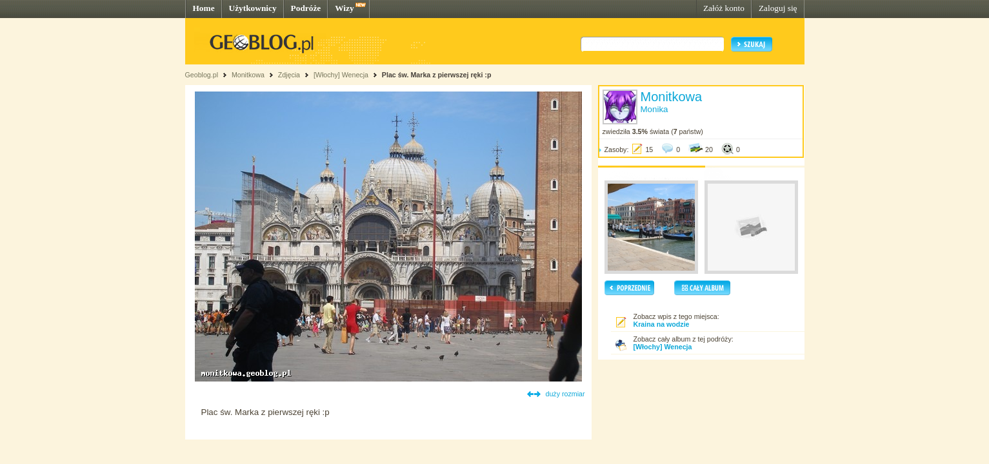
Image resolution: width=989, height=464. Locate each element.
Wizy (344, 8)
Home (204, 8)
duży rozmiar (565, 394)
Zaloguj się (778, 8)
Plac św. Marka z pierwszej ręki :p (437, 75)
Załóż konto (723, 8)
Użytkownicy (253, 8)
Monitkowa (248, 75)
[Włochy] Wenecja (341, 75)
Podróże (306, 8)
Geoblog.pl (202, 75)
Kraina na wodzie (662, 324)
